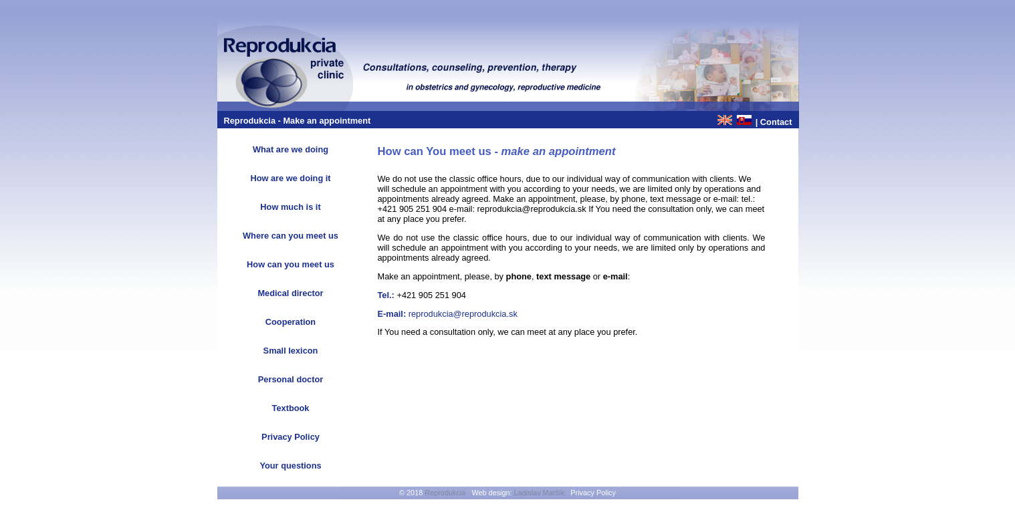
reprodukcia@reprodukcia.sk (463, 314)
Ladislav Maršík (539, 493)
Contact (776, 122)
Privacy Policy (593, 493)
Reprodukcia (445, 493)
